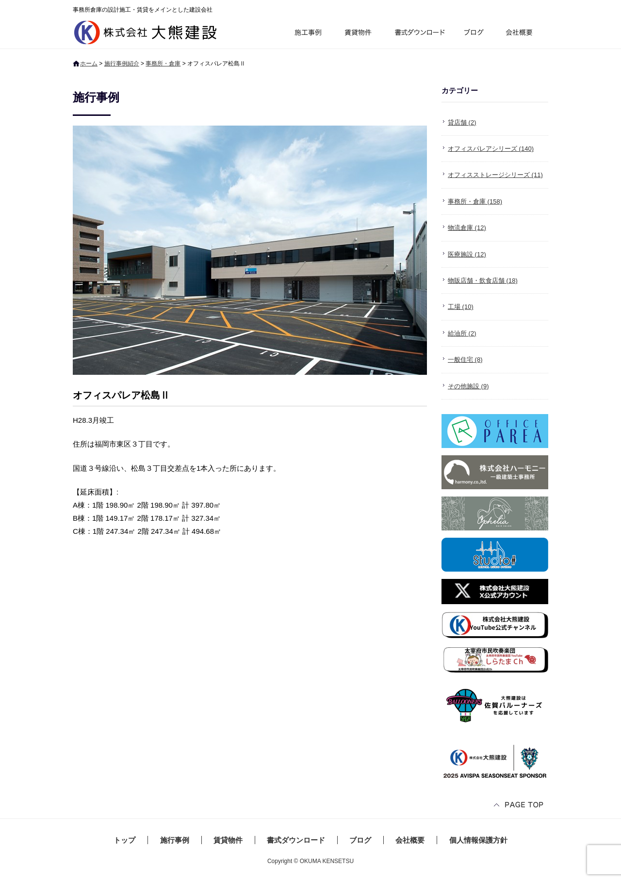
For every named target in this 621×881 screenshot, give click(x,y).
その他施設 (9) (468, 386)
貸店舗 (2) (462, 122)
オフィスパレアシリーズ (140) (491, 148)
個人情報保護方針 (478, 840)
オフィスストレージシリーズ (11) (495, 174)
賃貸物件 (358, 33)
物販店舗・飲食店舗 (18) (483, 280)
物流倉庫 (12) (467, 227)
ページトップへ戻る (519, 806)
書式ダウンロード (419, 33)
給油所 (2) (462, 333)
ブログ (475, 33)
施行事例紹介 (121, 63)
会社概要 (522, 33)
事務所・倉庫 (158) (475, 201)
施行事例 (307, 33)
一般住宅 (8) (465, 359)
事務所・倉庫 (163, 63)
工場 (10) (461, 306)
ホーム (89, 63)
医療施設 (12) (467, 254)
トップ (124, 840)
